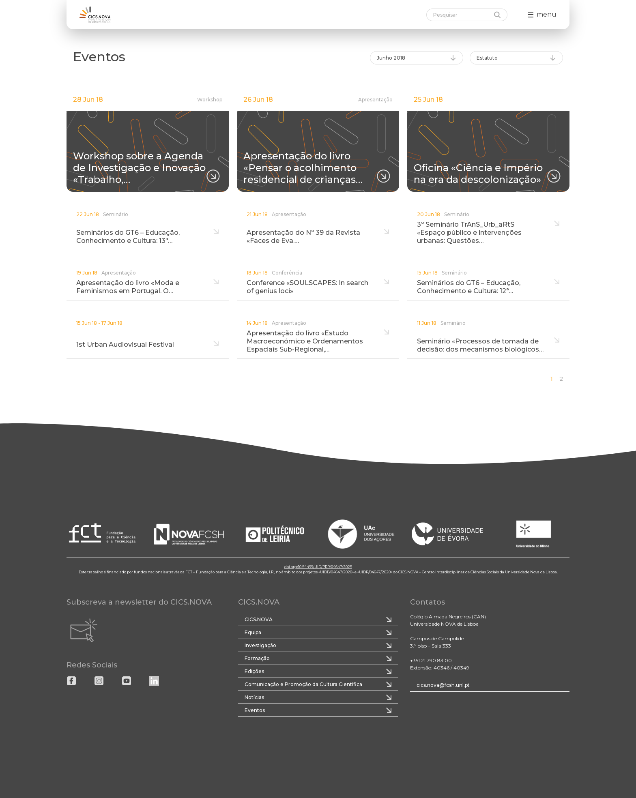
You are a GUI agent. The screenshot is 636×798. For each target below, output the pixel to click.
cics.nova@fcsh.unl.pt (443, 685)
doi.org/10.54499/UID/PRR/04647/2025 (318, 566)
